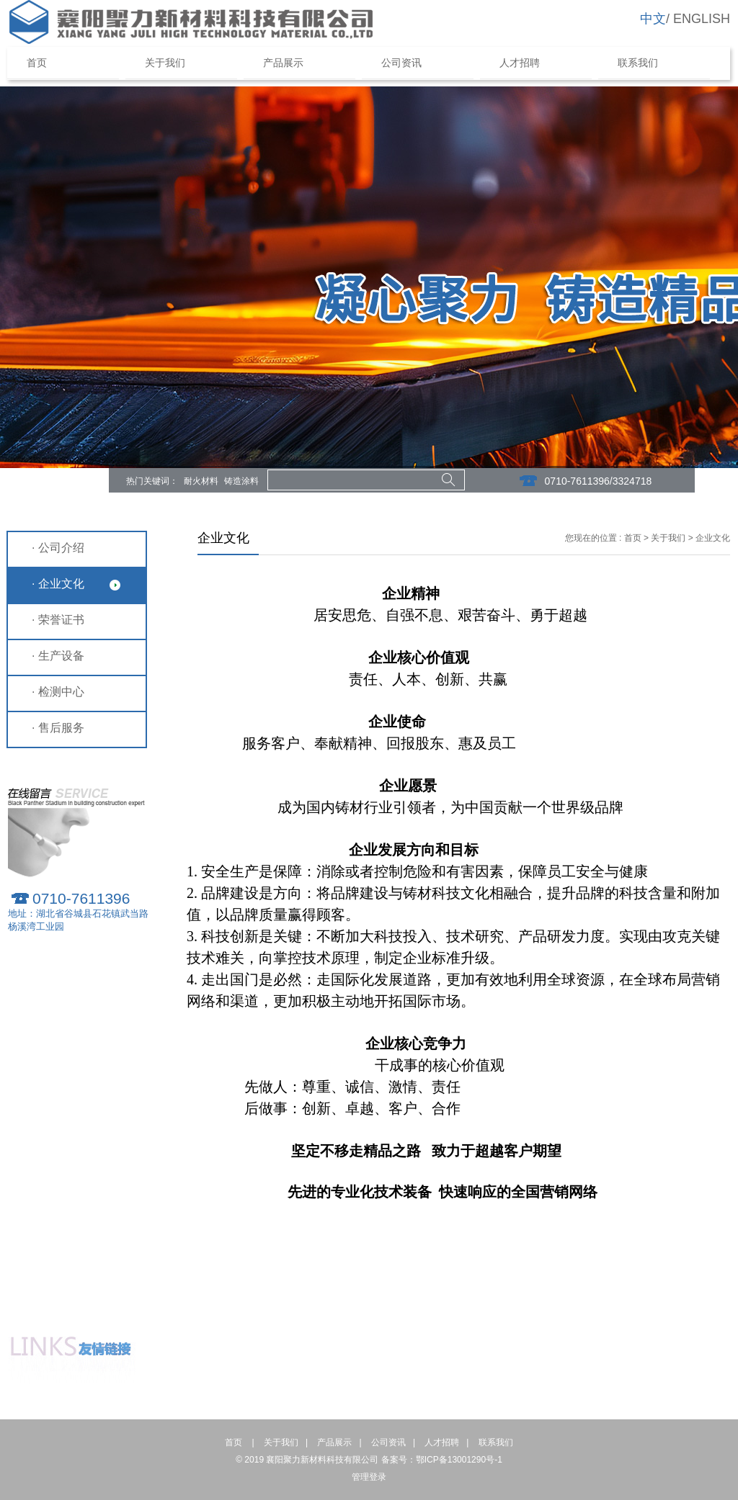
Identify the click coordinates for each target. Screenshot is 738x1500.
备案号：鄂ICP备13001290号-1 (441, 1460)
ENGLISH (701, 19)
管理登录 (369, 1477)
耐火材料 (201, 481)
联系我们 (638, 63)
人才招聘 (519, 63)
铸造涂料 (241, 481)
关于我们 (165, 63)
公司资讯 (401, 63)
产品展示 (283, 63)
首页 (46, 63)
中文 (653, 19)
